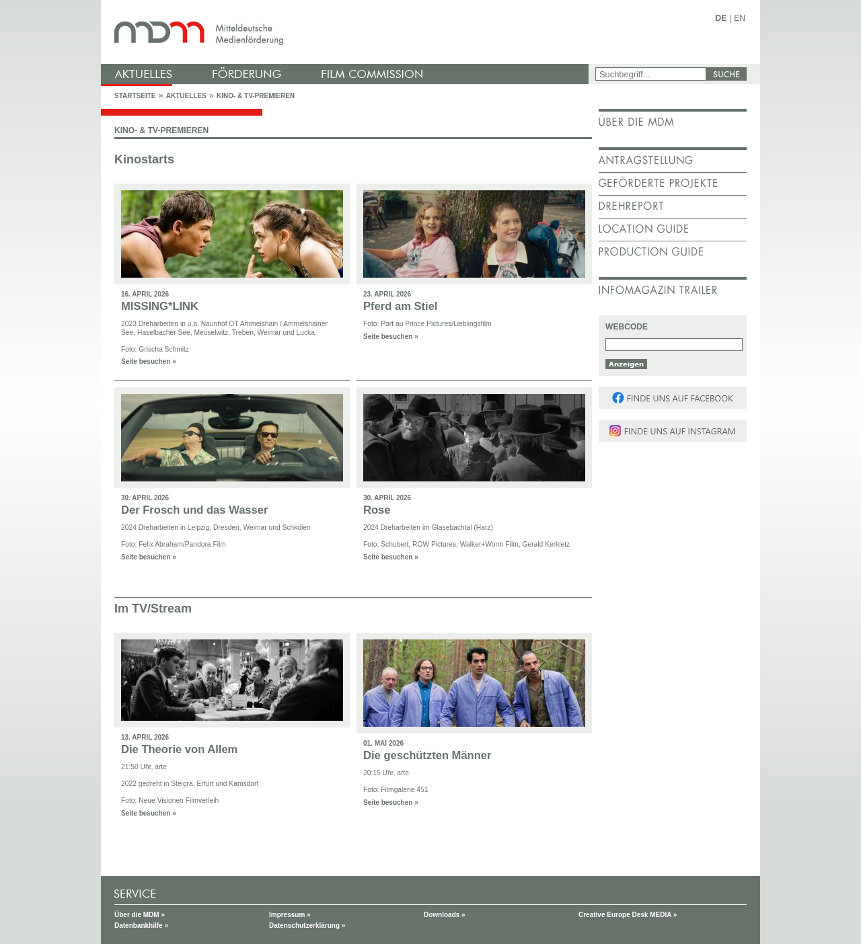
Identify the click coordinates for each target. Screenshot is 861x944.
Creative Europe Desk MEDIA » (627, 914)
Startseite (134, 96)
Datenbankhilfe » (141, 925)
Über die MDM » (139, 914)
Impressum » (290, 914)
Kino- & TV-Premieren (256, 96)
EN (739, 18)
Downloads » (444, 914)
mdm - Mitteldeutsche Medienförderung (346, 32)
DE (721, 18)
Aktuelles (186, 96)
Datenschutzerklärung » (307, 925)
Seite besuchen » (148, 361)
